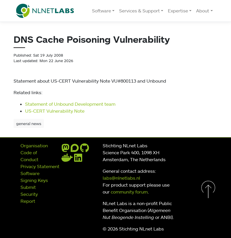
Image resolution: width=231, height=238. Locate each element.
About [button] (202, 11)
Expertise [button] (178, 11)
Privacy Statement (39, 166)
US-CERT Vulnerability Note (54, 111)
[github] (84, 150)
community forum (129, 192)
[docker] (67, 159)
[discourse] (75, 150)
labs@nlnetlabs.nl (121, 178)
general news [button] (28, 123)
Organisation (34, 145)
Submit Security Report (29, 194)
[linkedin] (78, 159)
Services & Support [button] (139, 11)
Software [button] (101, 11)
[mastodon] (65, 150)
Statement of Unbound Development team (70, 104)
